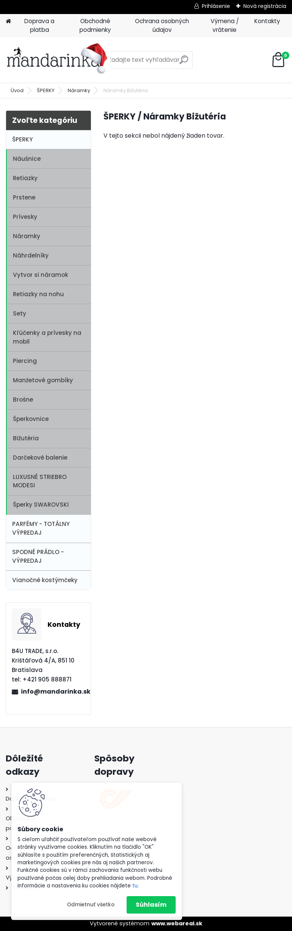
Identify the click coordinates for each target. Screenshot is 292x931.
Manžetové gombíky (43, 380)
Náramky (79, 90)
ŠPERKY (45, 90)
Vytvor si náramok (40, 275)
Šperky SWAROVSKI (41, 505)
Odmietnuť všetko (90, 904)
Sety (19, 313)
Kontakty (267, 21)
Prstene (24, 197)
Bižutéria (26, 438)
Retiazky (25, 178)
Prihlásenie (216, 6)
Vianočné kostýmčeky (45, 580)
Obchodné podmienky (95, 25)
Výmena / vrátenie (225, 25)
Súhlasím (151, 904)
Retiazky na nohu (38, 294)
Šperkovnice (31, 419)
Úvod (17, 90)
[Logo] (58, 60)
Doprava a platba (39, 25)
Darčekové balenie (40, 458)
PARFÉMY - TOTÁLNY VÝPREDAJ (41, 528)
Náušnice (27, 159)
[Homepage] (8, 21)
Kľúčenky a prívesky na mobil (47, 337)
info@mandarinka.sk (53, 691)
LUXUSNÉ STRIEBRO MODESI (40, 481)
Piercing (25, 361)
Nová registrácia (264, 6)
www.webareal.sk (176, 923)
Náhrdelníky (31, 255)
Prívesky (25, 217)
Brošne (23, 399)
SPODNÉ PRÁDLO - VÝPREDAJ (38, 556)
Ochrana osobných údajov (162, 25)
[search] (183, 62)
